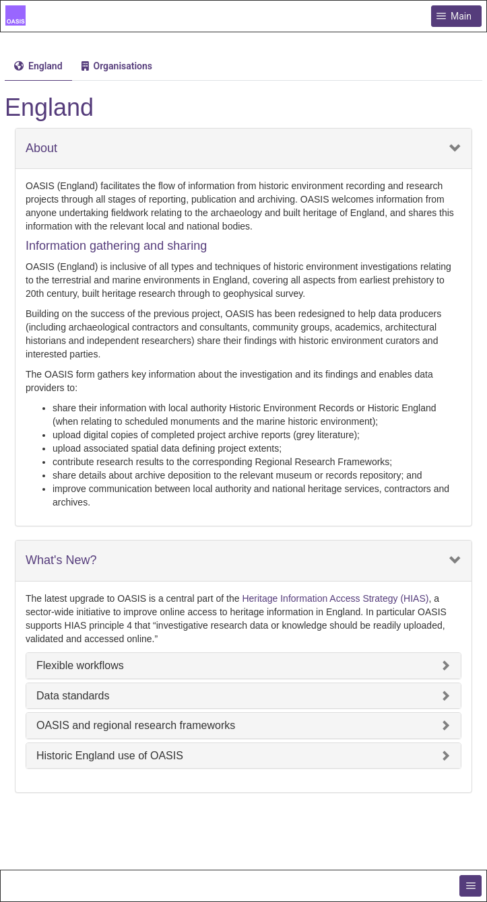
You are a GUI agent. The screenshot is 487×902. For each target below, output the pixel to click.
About (41, 148)
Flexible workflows (80, 665)
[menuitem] (38, 66)
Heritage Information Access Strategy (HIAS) (335, 598)
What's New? (61, 560)
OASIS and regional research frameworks (135, 725)
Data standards (73, 695)
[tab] (38, 66)
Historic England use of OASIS (109, 755)
